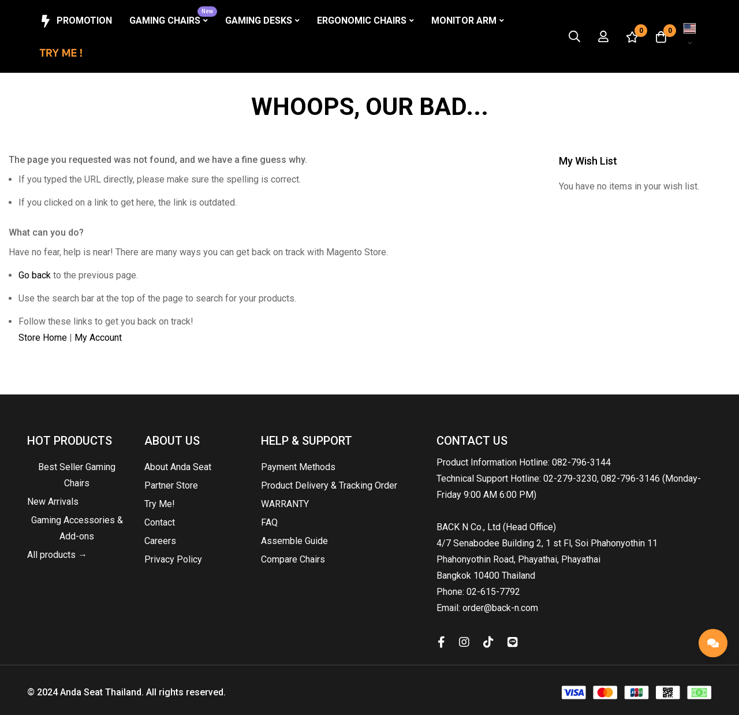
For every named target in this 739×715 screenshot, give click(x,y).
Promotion (75, 21)
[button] (690, 36)
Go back (34, 275)
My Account (98, 337)
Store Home (42, 337)
